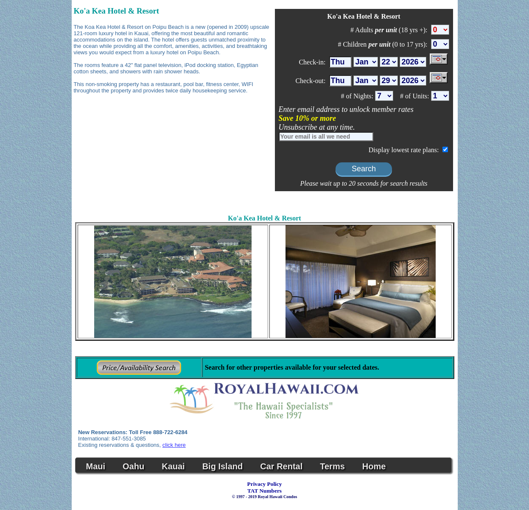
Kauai (173, 466)
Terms (332, 466)
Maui (96, 466)
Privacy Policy (264, 484)
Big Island (222, 466)
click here (174, 445)
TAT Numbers (264, 491)
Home (374, 466)
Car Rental (281, 466)
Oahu (133, 466)
